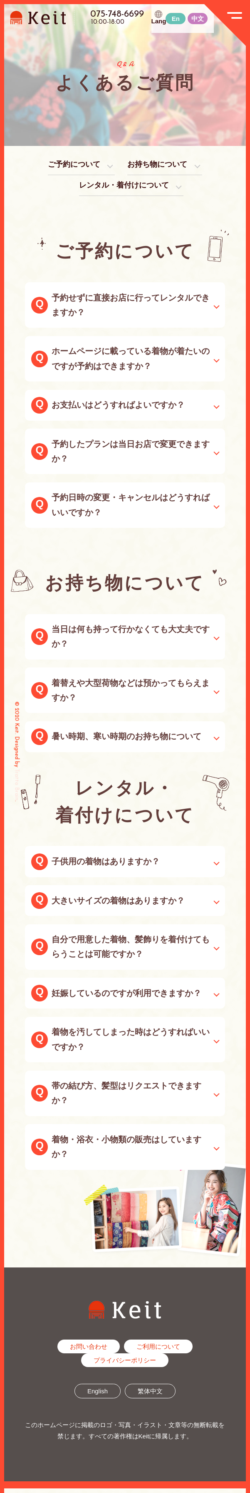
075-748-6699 (117, 14)
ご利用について (158, 1351)
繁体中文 (150, 1395)
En (176, 18)
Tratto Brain (17, 784)
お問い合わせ (88, 1351)
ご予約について (69, 165)
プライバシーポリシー (125, 1364)
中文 (197, 18)
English (97, 1395)
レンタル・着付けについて (123, 188)
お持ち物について (160, 165)
